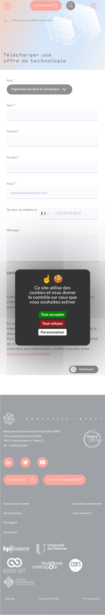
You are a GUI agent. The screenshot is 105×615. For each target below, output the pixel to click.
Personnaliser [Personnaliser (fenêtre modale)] (52, 332)
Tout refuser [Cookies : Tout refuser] (52, 323)
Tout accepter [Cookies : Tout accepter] (52, 314)
